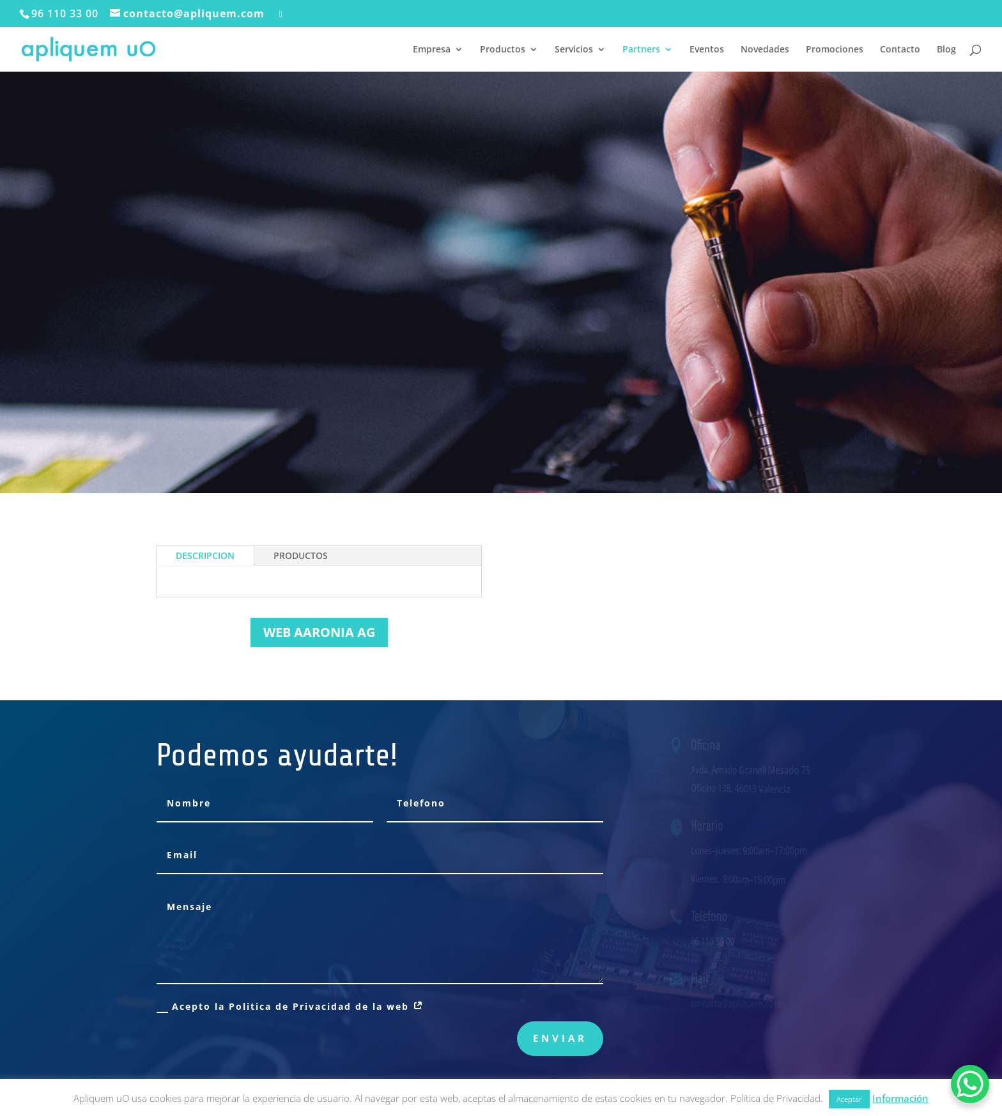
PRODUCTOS (301, 555)
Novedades (765, 50)
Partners (641, 50)
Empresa (432, 50)
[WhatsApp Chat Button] (970, 1084)
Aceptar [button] (849, 1099)
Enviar (560, 1038)
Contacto (900, 50)
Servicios (574, 50)
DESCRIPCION (205, 555)
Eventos (707, 50)
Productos (502, 50)
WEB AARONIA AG (319, 632)
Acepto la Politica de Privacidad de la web (290, 1006)
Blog (946, 50)
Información (900, 1098)
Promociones (834, 50)
